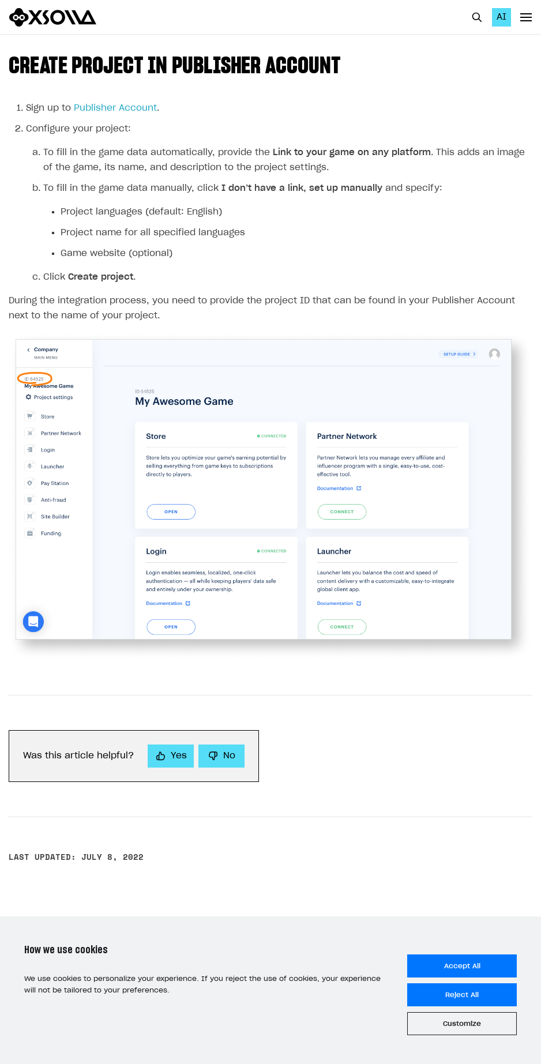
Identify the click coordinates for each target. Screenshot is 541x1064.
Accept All (462, 966)
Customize (462, 1023)
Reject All (462, 994)
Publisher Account (115, 108)
